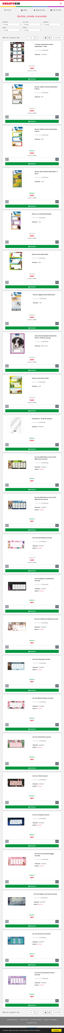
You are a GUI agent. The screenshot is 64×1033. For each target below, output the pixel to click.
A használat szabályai (36, 1019)
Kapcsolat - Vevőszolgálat (50, 1019)
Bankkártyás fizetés (32, 1022)
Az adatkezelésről (23, 1019)
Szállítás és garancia (12, 1019)
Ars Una (42, 469)
